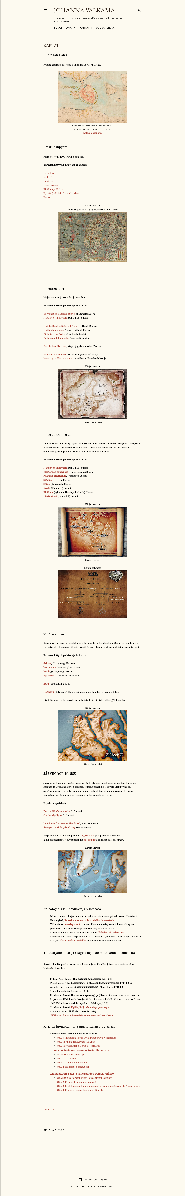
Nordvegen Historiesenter (58, 358)
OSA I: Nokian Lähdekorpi (70, 1054)
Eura (46, 683)
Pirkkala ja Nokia (53, 189)
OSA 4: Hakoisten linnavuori (73, 1066)
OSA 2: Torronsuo (66, 1058)
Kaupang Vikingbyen (54, 354)
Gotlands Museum (53, 329)
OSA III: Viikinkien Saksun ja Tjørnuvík (78, 1045)
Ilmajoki (48, 181)
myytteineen (88, 835)
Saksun (47, 663)
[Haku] (140, 9)
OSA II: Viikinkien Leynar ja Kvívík (76, 1041)
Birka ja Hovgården (54, 334)
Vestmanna (49, 667)
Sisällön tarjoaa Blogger (92, 1180)
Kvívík (46, 671)
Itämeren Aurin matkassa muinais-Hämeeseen (80, 1050)
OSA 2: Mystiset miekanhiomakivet (76, 1081)
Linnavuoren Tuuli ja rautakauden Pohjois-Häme (82, 1073)
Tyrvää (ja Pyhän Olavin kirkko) (61, 193)
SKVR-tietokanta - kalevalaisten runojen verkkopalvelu (81, 1015)
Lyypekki (48, 173)
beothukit (89, 839)
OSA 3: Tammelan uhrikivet (72, 1062)
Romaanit (71, 27)
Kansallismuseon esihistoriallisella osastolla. (89, 920)
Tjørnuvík (49, 675)
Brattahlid (49, 811)
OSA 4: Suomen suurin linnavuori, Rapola (80, 1089)
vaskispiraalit (72, 924)
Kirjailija (98, 27)
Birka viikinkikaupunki (55, 338)
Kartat (84, 27)
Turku (46, 197)
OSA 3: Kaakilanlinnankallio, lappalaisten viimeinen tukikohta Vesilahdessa (98, 1085)
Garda (46, 815)
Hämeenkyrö (50, 185)
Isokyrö (47, 177)
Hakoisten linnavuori (55, 317)
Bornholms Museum (54, 346)
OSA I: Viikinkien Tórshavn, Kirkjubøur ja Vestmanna (86, 1037)
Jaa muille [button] (48, 1109)
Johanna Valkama (84, 10)
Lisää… (111, 27)
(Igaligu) (57, 815)
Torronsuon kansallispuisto (59, 313)
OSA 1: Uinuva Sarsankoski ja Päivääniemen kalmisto (84, 1077)
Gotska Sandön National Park (60, 325)
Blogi (58, 27)
